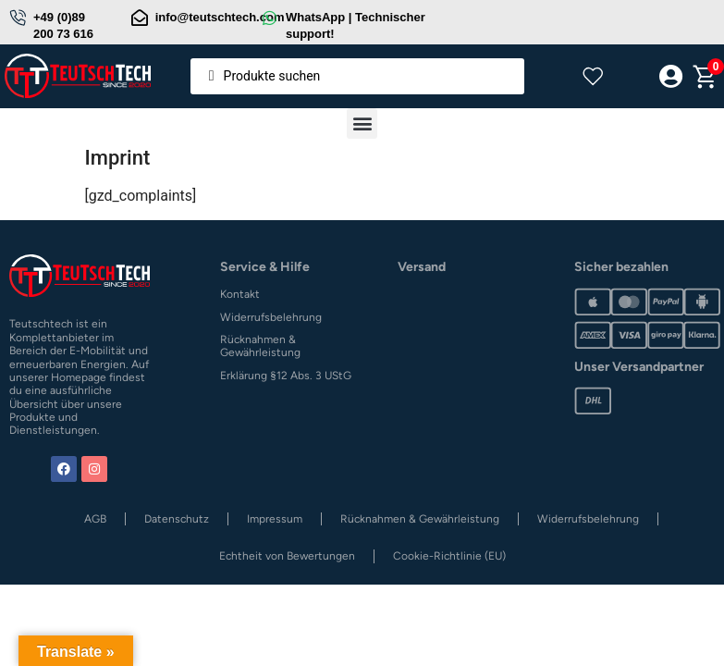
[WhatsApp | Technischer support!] (270, 17)
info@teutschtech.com (220, 17)
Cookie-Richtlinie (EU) (449, 555)
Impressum (274, 518)
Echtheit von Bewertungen (287, 555)
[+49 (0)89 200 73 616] (17, 17)
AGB (95, 518)
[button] (362, 123)
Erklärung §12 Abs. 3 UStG (285, 375)
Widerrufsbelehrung (271, 317)
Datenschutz (176, 518)
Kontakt (240, 294)
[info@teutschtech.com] (139, 17)
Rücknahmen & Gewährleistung (260, 346)
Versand (422, 267)
